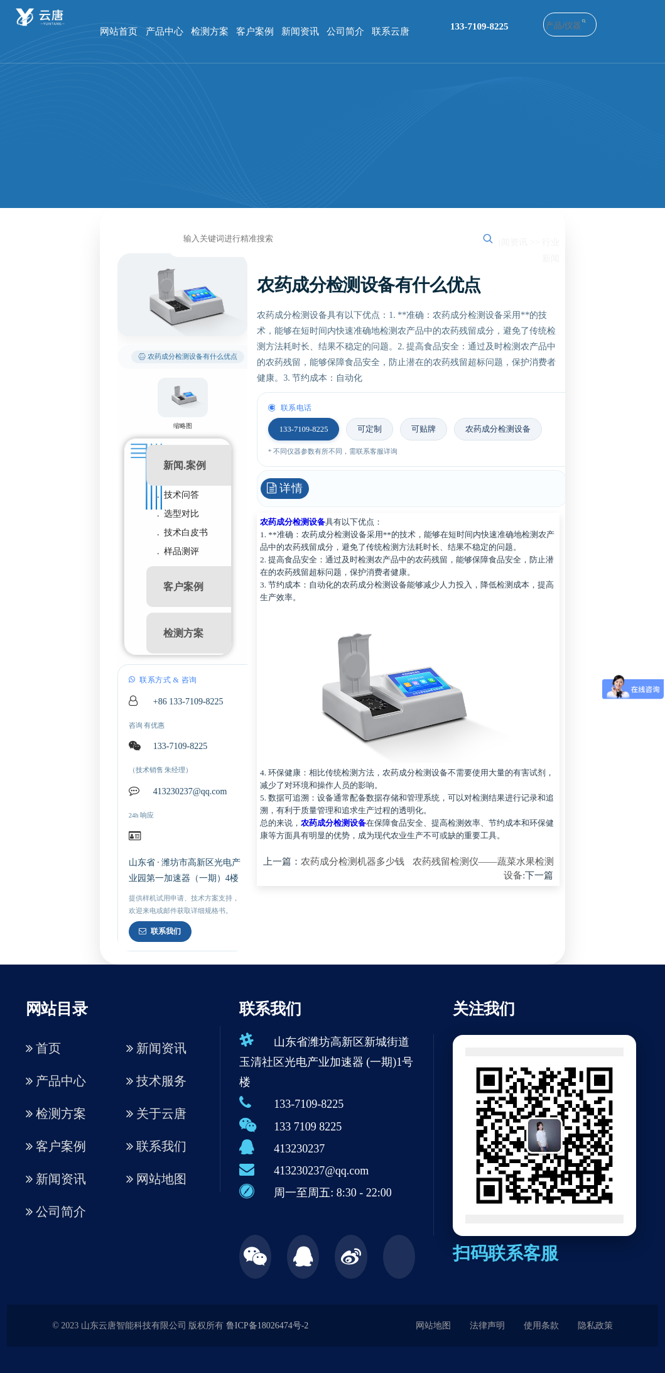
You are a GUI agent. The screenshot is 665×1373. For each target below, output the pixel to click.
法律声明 (487, 1325)
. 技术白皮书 (182, 532)
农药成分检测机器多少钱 (352, 861)
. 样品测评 (178, 551)
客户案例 (255, 31)
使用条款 (541, 1325)
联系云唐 (390, 31)
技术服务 (156, 1081)
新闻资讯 (300, 31)
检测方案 (210, 31)
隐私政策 (595, 1325)
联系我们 (160, 931)
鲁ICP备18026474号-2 (267, 1325)
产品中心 (164, 31)
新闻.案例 (184, 465)
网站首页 (119, 31)
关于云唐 (156, 1113)
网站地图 (156, 1179)
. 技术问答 (178, 495)
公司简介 (345, 31)
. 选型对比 (178, 513)
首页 (43, 1048)
